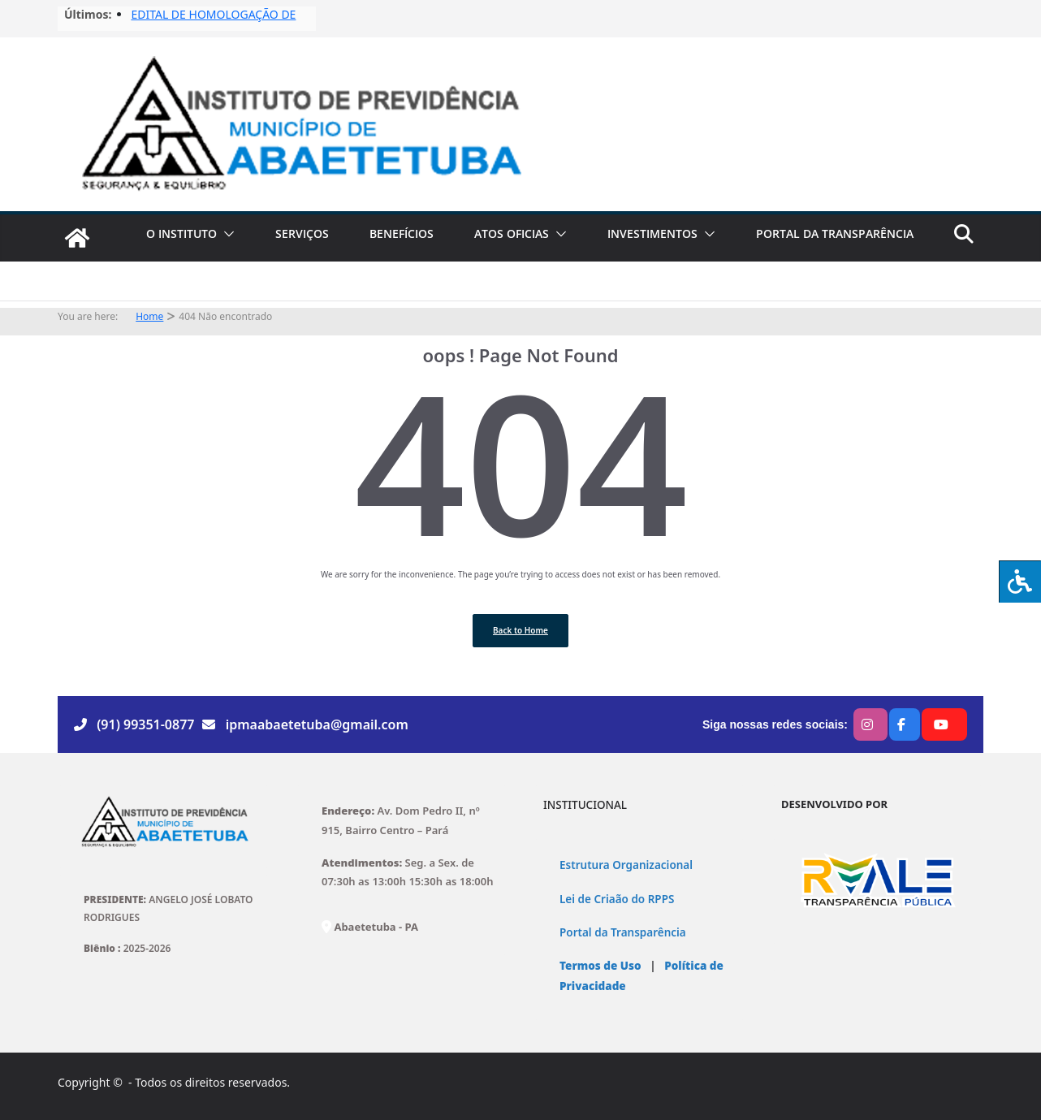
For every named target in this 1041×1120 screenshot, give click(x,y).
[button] (226, 234)
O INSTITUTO (181, 233)
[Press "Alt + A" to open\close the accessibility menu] (1020, 581)
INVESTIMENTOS (652, 233)
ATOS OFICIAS (511, 233)
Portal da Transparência (622, 932)
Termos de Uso (600, 965)
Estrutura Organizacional (626, 865)
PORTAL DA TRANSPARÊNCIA (835, 233)
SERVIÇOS (302, 233)
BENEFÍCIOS (401, 233)
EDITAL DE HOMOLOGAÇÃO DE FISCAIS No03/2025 (213, 22)
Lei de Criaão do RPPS (616, 899)
